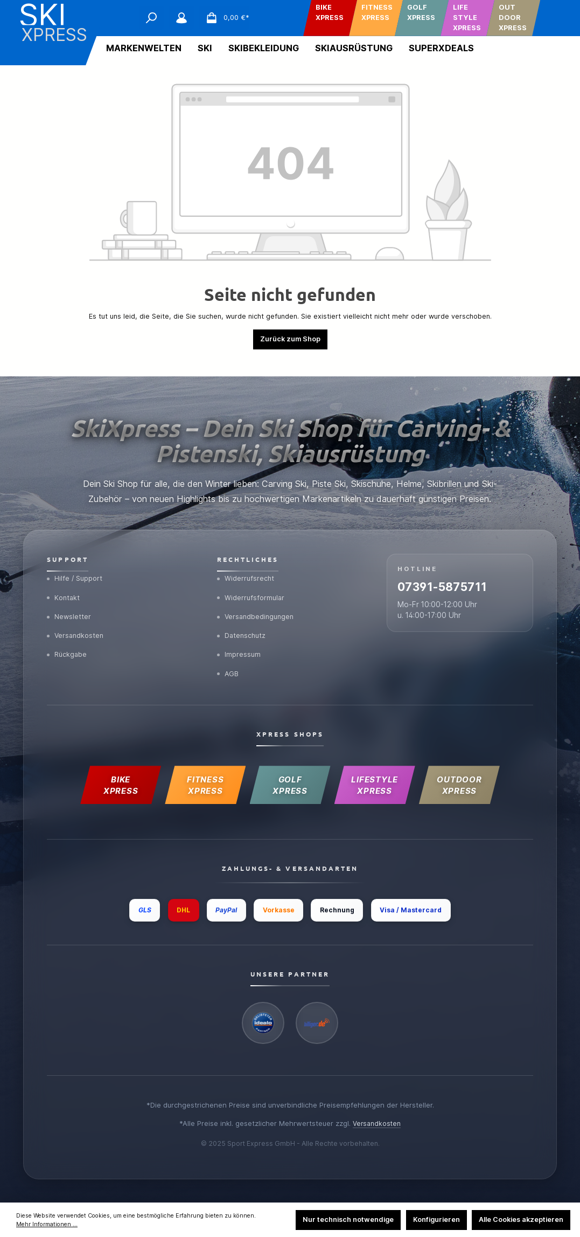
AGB (229, 665)
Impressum (239, 645)
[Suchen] (151, 18)
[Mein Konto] (181, 18)
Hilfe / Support (76, 563)
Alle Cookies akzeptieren (521, 1219)
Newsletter (70, 604)
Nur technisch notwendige (348, 1219)
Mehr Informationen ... (47, 1224)
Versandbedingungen (257, 604)
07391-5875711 (457, 576)
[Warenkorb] (224, 18)
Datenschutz (243, 624)
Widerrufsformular (252, 584)
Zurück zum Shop (290, 339)
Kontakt (64, 584)
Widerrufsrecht (247, 563)
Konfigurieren (436, 1219)
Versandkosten (77, 624)
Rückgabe (68, 645)
